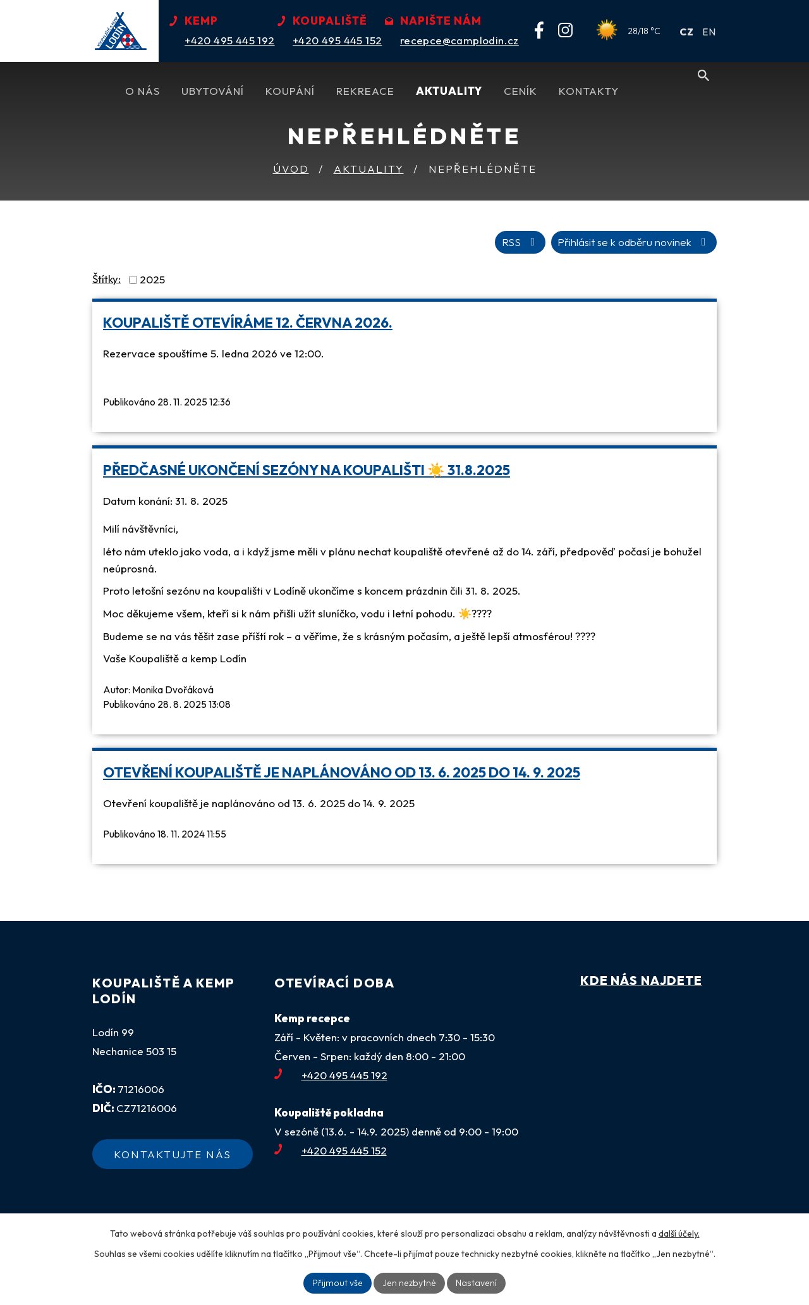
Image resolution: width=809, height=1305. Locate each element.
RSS (519, 242)
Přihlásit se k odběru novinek (633, 242)
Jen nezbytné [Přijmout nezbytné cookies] (409, 1283)
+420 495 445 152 (330, 1150)
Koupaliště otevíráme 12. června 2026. (247, 322)
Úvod (291, 168)
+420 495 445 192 (330, 1075)
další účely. (679, 1233)
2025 (152, 279)
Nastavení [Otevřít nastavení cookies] (474, 1283)
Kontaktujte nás (172, 1154)
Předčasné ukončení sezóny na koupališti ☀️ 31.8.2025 (306, 470)
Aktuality (369, 168)
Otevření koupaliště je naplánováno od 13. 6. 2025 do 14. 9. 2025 (341, 772)
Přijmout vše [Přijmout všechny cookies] (339, 1283)
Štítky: (106, 278)
